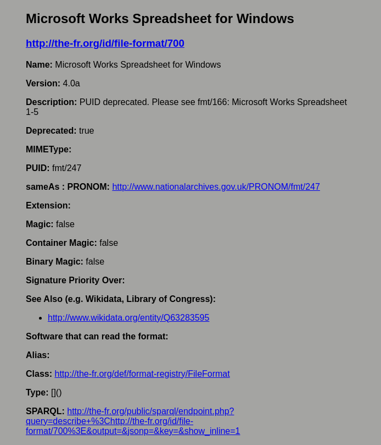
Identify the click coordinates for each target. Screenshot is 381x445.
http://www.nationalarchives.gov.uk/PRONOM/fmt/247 (216, 186)
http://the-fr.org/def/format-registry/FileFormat (141, 373)
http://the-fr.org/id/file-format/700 (105, 43)
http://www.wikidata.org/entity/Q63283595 (128, 317)
